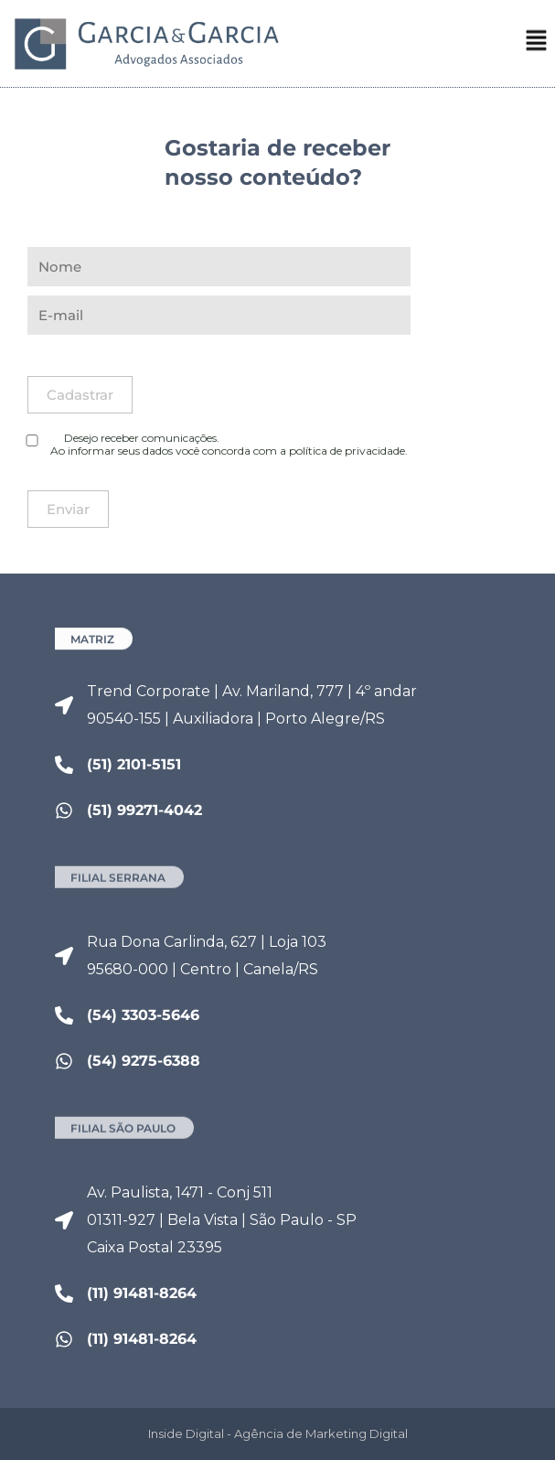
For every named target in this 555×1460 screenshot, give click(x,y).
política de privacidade (347, 450)
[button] (536, 47)
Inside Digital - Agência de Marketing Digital (278, 1433)
